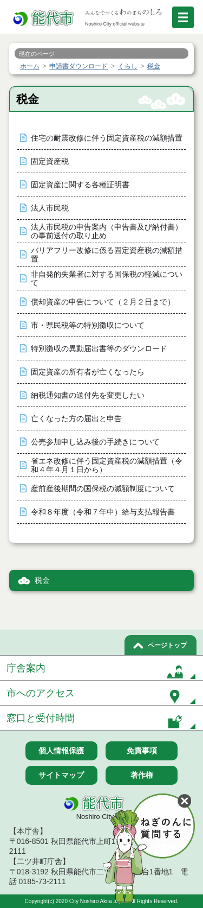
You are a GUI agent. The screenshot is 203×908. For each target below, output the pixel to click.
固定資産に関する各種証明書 (80, 185)
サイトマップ (61, 775)
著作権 (141, 775)
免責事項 (142, 750)
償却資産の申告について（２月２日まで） (103, 302)
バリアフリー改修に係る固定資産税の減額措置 (106, 254)
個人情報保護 (61, 750)
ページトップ (167, 645)
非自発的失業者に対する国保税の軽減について (106, 278)
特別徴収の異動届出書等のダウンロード (99, 349)
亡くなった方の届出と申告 (76, 419)
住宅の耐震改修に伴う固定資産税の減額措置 (106, 138)
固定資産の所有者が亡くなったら (88, 372)
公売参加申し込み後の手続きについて (95, 442)
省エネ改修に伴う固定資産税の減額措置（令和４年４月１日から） (106, 465)
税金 (42, 580)
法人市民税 (50, 208)
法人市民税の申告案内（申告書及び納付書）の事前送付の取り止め (106, 231)
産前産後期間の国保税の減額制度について (103, 489)
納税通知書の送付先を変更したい (88, 395)
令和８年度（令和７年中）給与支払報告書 (103, 512)
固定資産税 (50, 161)
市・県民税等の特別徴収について (88, 325)
